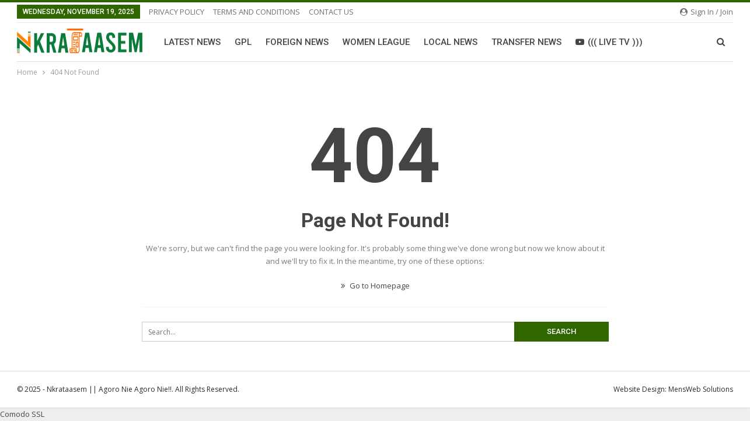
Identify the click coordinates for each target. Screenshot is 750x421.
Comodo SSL (22, 414)
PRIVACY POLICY (176, 11)
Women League (376, 42)
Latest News (192, 42)
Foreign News (297, 42)
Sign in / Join (706, 11)
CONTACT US (331, 11)
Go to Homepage (375, 285)
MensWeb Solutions (700, 389)
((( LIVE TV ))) (609, 42)
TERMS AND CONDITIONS (256, 11)
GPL (243, 42)
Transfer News (526, 42)
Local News (450, 42)
